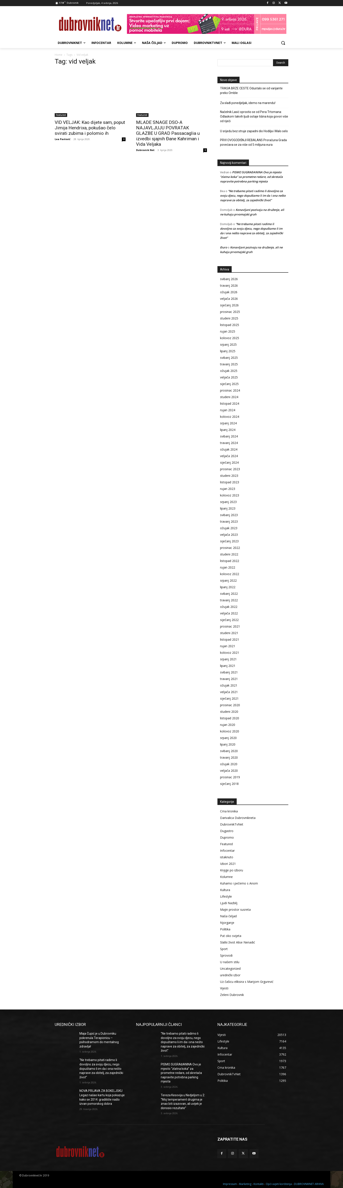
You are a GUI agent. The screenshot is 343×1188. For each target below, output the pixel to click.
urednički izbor (230, 975)
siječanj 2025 (229, 384)
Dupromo (227, 837)
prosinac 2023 (230, 469)
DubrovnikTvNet (231, 824)
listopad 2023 (229, 482)
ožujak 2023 (228, 528)
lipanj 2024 (227, 430)
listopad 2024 (229, 403)
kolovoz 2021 (229, 652)
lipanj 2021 (227, 666)
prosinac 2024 (230, 390)
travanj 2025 (229, 364)
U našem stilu (229, 962)
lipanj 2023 (227, 508)
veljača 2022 (229, 613)
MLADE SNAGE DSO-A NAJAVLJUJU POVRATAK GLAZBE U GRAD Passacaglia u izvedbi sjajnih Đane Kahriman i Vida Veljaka (168, 133)
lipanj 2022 (227, 587)
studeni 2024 (229, 397)
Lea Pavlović (62, 139)
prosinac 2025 (230, 312)
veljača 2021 (229, 692)
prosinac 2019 (230, 777)
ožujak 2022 (228, 607)
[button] (283, 43)
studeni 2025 (229, 318)
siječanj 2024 (229, 462)
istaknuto (226, 857)
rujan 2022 (227, 567)
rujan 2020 (227, 725)
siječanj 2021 (229, 698)
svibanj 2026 (229, 279)
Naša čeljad (228, 916)
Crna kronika (229, 811)
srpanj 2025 (228, 344)
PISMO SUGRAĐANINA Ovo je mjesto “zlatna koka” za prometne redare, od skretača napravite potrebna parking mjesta (251, 176)
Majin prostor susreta (235, 909)
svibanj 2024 (229, 436)
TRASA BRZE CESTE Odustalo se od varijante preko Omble (251, 91)
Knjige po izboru (231, 870)
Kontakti (259, 1184)
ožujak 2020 (228, 764)
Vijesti (224, 988)
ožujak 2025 (228, 371)
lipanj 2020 (227, 744)
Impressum (230, 1184)
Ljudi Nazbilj (228, 903)
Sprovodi (226, 955)
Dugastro (226, 831)
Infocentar (227, 850)
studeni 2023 (229, 475)
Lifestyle (226, 896)
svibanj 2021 (229, 672)
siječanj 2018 (229, 784)
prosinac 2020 (230, 705)
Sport (224, 949)
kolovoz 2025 (229, 338)
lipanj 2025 (227, 351)
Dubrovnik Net (145, 150)
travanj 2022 (229, 600)
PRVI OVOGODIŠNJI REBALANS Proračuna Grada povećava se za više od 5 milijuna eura (253, 142)
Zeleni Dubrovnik (232, 995)
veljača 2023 (229, 534)
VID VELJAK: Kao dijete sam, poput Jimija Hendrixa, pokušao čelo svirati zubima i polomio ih (90, 128)
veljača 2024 (229, 456)
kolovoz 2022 (229, 574)
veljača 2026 (229, 299)
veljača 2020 (229, 770)
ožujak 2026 (228, 292)
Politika (225, 929)
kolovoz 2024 (229, 416)
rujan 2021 (227, 646)
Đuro (223, 247)
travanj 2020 (229, 757)
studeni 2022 (229, 554)
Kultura (225, 890)
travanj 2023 (229, 521)
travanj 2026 (229, 285)
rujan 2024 (227, 410)
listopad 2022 (229, 561)
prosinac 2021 (230, 626)
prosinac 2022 (230, 548)
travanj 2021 (229, 679)
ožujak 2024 (228, 449)
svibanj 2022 (229, 593)
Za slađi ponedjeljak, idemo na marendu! (247, 103)
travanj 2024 (229, 443)
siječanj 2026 (229, 305)
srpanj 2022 (228, 580)
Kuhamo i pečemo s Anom (239, 883)
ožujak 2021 (228, 685)
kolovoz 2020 (229, 731)
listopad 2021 (229, 639)
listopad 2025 (229, 325)
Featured (61, 114)
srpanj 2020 (228, 738)
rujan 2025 (227, 331)
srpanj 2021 (228, 659)
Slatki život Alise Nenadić (237, 942)
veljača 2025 (229, 377)
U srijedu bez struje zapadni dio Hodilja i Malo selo (254, 131)
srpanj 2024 (228, 423)
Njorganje (227, 923)
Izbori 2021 (228, 864)
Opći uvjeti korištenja (279, 1184)
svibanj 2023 (229, 515)
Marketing (245, 1184)
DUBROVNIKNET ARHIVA (309, 1184)
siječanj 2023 (229, 541)
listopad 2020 (229, 718)
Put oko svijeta (230, 936)
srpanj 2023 (228, 502)
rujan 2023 (227, 489)
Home (58, 55)
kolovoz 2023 (229, 495)
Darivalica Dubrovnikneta (238, 818)
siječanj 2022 (229, 620)
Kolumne (226, 877)
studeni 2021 (229, 633)
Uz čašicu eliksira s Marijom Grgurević (246, 982)
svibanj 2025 (229, 358)
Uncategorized (230, 968)
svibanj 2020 (229, 751)
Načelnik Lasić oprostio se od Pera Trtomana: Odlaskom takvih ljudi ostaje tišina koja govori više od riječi (254, 116)
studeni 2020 (229, 711)
